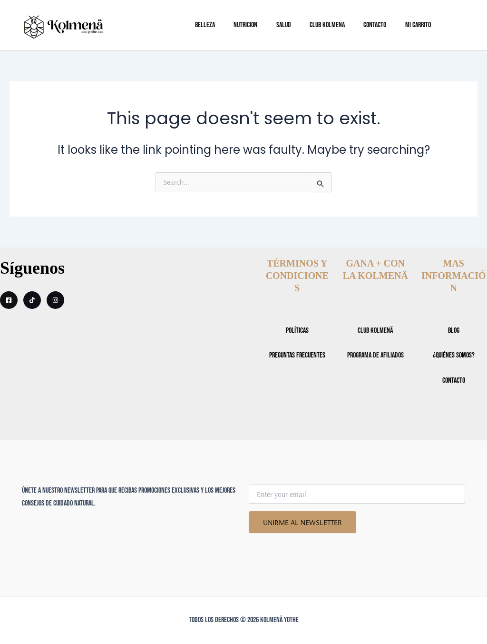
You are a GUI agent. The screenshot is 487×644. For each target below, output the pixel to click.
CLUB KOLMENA (342, 25)
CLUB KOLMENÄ (375, 330)
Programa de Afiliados (375, 355)
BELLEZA (231, 25)
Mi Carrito (426, 25)
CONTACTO (387, 25)
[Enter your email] (357, 494)
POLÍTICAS (297, 330)
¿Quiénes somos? (454, 355)
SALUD (302, 25)
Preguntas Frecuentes (297, 355)
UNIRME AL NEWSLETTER (302, 522)
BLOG (453, 330)
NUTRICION (268, 25)
